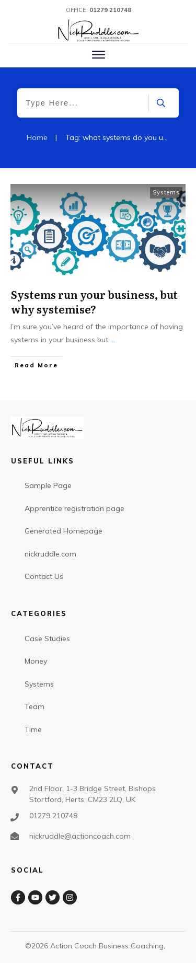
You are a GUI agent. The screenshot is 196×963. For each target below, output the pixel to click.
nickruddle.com (50, 554)
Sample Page (48, 485)
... (112, 339)
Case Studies (47, 638)
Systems (166, 192)
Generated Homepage (63, 531)
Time (33, 729)
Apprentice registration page (74, 508)
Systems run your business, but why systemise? (94, 301)
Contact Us (44, 576)
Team (34, 706)
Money (36, 661)
